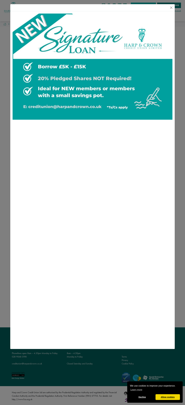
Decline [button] (142, 397)
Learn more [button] (136, 389)
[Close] (171, 7)
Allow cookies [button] (168, 397)
